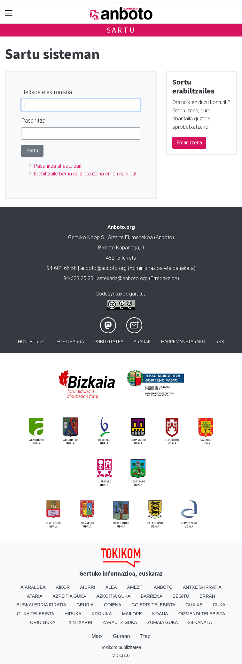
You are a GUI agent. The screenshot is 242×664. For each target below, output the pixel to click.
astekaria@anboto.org (122, 278)
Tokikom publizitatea (121, 647)
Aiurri (87, 587)
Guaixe (194, 604)
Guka (219, 604)
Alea (111, 587)
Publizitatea (108, 341)
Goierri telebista (153, 604)
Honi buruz (31, 341)
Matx (97, 636)
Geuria (85, 604)
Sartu (121, 30)
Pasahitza (33, 120)
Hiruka (73, 613)
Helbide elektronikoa (46, 92)
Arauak (142, 341)
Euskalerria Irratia (41, 604)
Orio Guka (42, 622)
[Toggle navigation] (9, 13)
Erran (207, 596)
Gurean (121, 636)
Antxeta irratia (202, 587)
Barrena (151, 596)
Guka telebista (35, 613)
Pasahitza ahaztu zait (58, 166)
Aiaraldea (33, 587)
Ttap (145, 636)
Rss (219, 341)
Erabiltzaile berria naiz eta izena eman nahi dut (85, 174)
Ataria (35, 596)
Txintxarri (79, 622)
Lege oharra (69, 341)
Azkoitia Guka (114, 596)
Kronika (102, 613)
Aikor (63, 587)
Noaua (160, 613)
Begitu (181, 596)
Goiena (112, 604)
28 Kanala (200, 622)
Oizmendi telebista (201, 613)
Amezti (135, 587)
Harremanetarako (183, 341)
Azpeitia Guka (69, 596)
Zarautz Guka (120, 622)
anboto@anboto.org (103, 268)
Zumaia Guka (162, 622)
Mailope (132, 613)
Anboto (163, 587)
